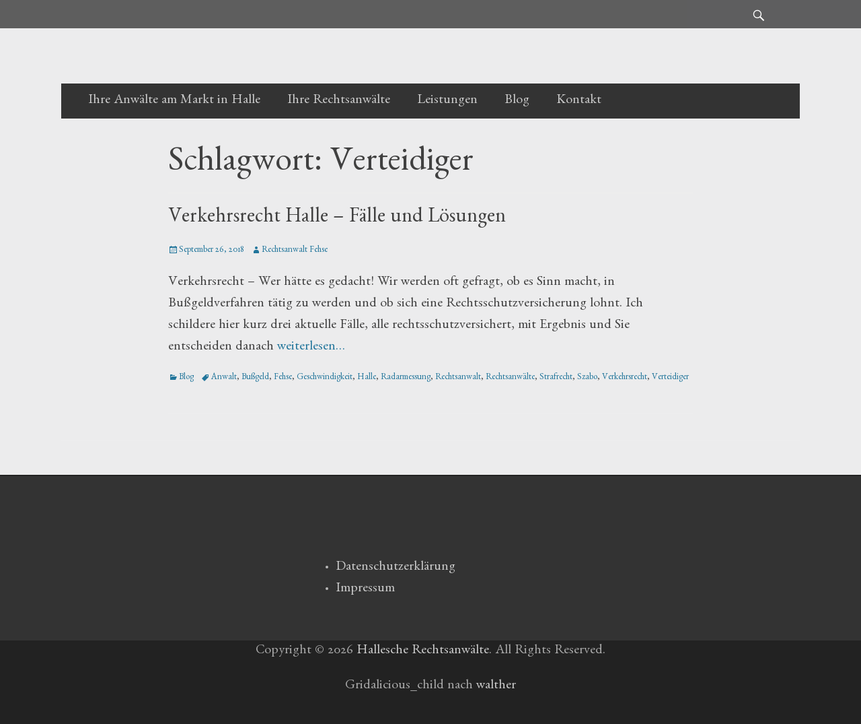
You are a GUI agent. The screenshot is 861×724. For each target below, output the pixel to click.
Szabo (587, 378)
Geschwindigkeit (324, 378)
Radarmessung (405, 378)
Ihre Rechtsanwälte (338, 101)
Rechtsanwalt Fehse (295, 250)
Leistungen (447, 101)
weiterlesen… (311, 347)
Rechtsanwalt (458, 378)
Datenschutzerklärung (395, 567)
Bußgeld (255, 378)
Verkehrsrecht (624, 378)
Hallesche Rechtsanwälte (423, 651)
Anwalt (224, 378)
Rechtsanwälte (510, 378)
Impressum (365, 589)
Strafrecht (555, 378)
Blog (516, 101)
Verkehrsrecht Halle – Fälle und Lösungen (337, 219)
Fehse (283, 378)
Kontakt (578, 101)
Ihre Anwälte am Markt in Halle (174, 101)
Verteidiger (670, 378)
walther (496, 686)
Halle (366, 378)
